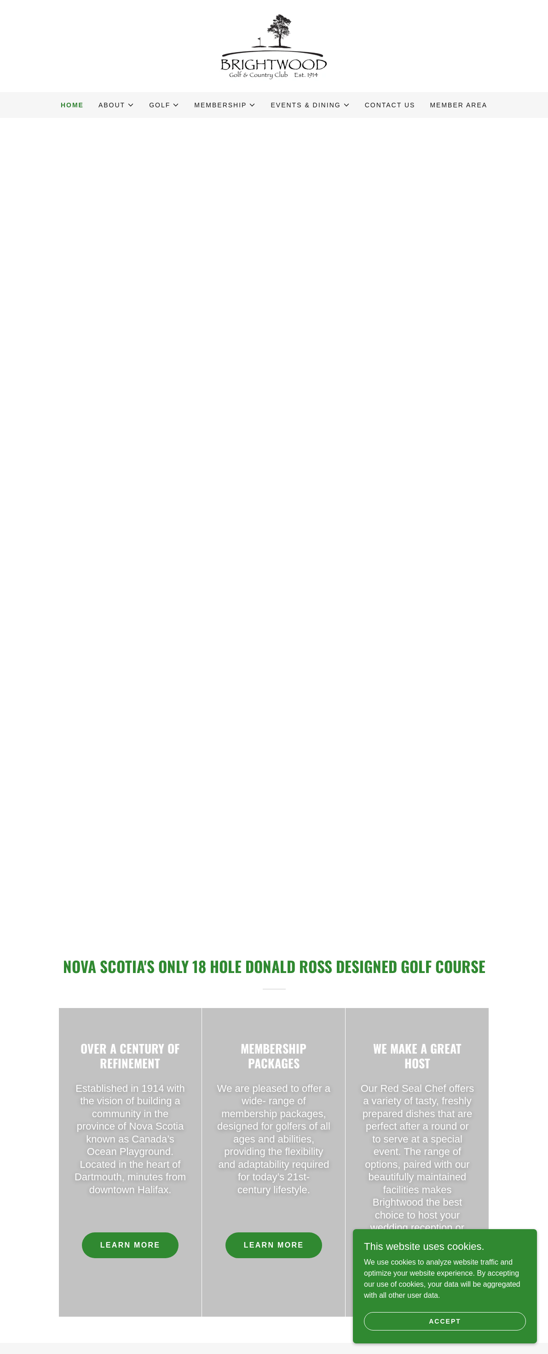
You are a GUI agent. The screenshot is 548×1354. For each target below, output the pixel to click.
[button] (116, 105)
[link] (274, 45)
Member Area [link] (458, 105)
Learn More (274, 1245)
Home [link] (72, 105)
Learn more (130, 1245)
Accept (445, 1321)
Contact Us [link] (390, 105)
